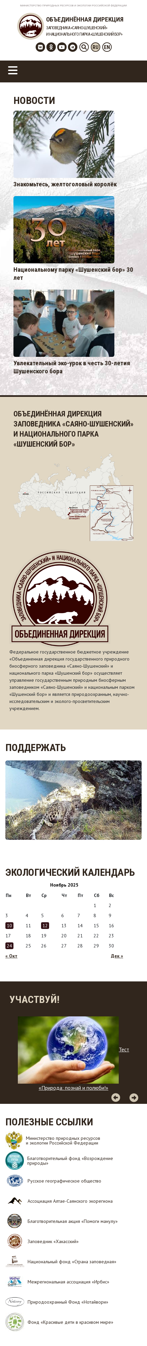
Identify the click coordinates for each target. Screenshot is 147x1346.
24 (9, 946)
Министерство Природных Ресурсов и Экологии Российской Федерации (73, 5)
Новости (34, 100)
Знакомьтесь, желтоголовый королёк (65, 184)
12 (45, 926)
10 (9, 926)
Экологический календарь (70, 872)
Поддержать (35, 747)
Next (133, 1097)
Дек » (117, 956)
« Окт (11, 956)
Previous (115, 1097)
